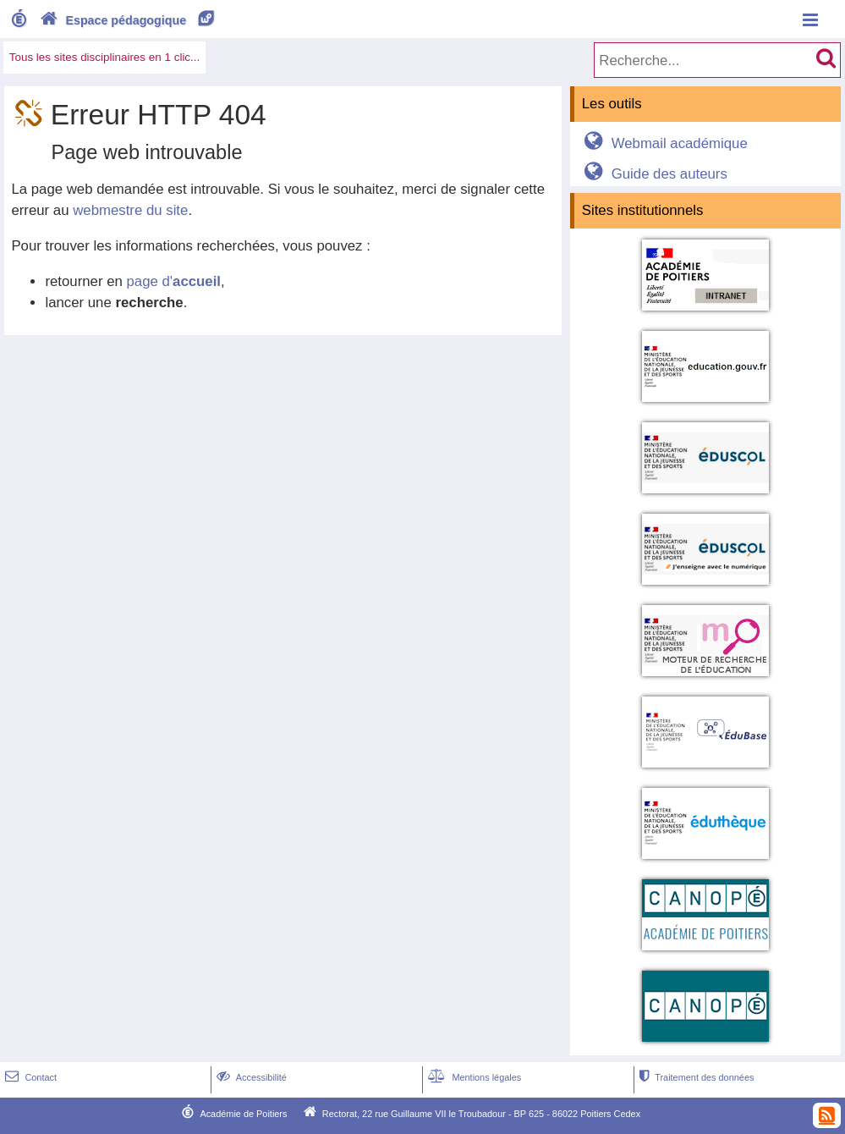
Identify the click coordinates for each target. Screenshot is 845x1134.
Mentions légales (473, 1077)
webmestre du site (130, 210)
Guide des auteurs (653, 174)
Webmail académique (663, 143)
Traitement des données (695, 1077)
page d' (174, 281)
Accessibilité (250, 1077)
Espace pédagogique (128, 20)
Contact (29, 1077)
